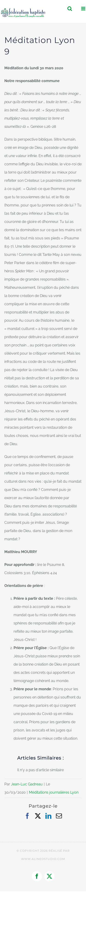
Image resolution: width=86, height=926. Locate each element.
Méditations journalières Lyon (53, 792)
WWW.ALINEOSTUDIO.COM (43, 859)
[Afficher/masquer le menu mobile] (83, 8)
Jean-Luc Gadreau (27, 784)
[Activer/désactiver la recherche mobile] (69, 8)
